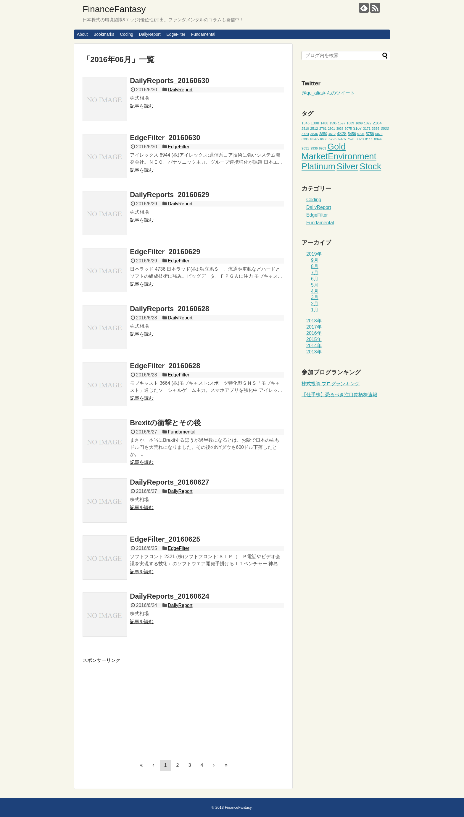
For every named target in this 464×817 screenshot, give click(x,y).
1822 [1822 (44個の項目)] (367, 123)
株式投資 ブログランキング (331, 383)
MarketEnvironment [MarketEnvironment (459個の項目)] (339, 156)
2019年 (314, 253)
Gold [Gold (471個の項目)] (336, 146)
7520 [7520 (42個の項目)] (350, 139)
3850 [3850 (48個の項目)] (323, 134)
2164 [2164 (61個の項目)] (377, 123)
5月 (314, 285)
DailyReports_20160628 (169, 309)
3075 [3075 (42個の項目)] (348, 128)
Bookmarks (104, 34)
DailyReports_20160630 (169, 81)
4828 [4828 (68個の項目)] (341, 133)
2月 (314, 303)
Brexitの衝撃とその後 (165, 423)
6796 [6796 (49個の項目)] (332, 139)
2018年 (314, 320)
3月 (314, 297)
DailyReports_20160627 (169, 482)
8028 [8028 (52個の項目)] (359, 139)
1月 (314, 309)
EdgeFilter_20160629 (165, 252)
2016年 (314, 333)
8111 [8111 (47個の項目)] (369, 139)
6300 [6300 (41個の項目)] (305, 139)
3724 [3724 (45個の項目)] (305, 134)
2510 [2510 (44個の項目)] (305, 128)
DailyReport (150, 34)
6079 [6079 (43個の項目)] (379, 134)
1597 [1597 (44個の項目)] (341, 123)
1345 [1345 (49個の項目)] (306, 123)
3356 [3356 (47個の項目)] (376, 128)
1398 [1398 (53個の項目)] (315, 123)
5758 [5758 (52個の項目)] (370, 134)
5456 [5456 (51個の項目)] (352, 134)
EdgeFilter (175, 34)
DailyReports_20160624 (169, 596)
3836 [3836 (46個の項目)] (314, 134)
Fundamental (203, 34)
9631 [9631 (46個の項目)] (305, 148)
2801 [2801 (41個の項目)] (331, 128)
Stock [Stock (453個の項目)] (370, 166)
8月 (314, 266)
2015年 (314, 339)
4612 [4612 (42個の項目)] (332, 134)
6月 (314, 278)
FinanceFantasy (114, 9)
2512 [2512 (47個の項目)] (314, 128)
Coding (126, 34)
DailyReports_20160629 (169, 195)
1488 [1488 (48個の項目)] (324, 123)
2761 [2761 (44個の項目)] (323, 128)
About (82, 34)
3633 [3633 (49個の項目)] (385, 128)
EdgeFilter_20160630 (165, 138)
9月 (314, 260)
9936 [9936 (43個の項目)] (314, 148)
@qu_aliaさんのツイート (328, 92)
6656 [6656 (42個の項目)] (323, 139)
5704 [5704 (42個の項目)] (360, 134)
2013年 (314, 351)
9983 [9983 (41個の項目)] (322, 148)
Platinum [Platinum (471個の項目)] (318, 166)
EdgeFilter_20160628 (165, 366)
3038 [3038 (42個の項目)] (339, 128)
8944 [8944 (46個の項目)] (378, 139)
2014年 (314, 345)
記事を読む (142, 105)
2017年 (314, 326)
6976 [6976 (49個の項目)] (342, 139)
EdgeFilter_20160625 (165, 539)
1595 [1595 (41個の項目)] (333, 123)
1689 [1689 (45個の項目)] (350, 123)
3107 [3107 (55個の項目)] (357, 128)
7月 (314, 272)
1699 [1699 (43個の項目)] (359, 123)
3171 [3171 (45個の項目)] (366, 128)
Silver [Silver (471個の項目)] (347, 166)
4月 (314, 291)
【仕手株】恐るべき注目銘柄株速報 (339, 394)
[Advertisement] (132, 705)
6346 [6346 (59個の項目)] (314, 139)
